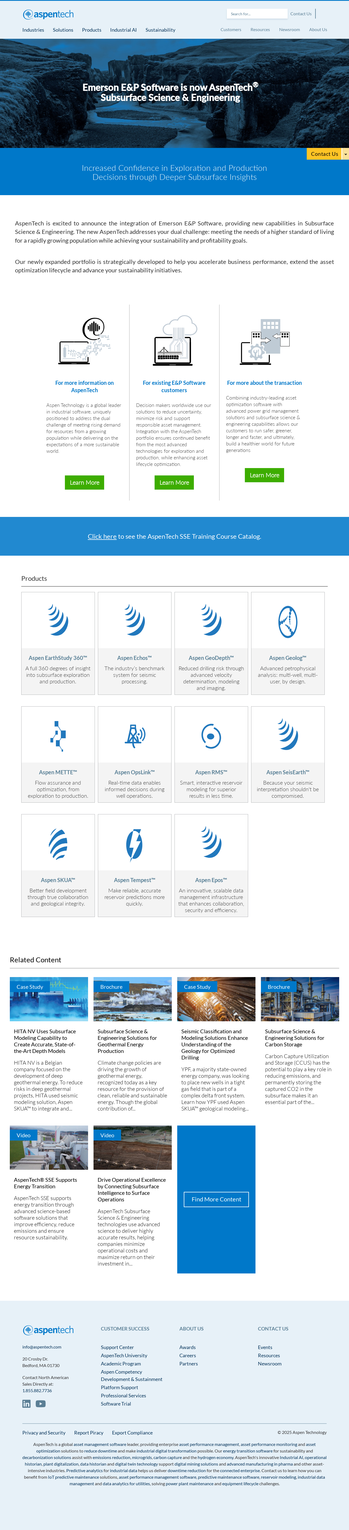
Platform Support (119, 1387)
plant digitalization (61, 1463)
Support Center (117, 1347)
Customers (231, 29)
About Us (318, 29)
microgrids (142, 1457)
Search (282, 14)
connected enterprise (240, 1470)
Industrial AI (123, 30)
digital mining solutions (196, 1463)
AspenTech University (124, 1355)
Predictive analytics (84, 1470)
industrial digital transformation (167, 1450)
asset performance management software (157, 1477)
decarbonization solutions (46, 1457)
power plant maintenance (189, 1483)
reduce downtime (100, 1450)
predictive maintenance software (228, 1477)
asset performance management (209, 1444)
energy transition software (248, 1450)
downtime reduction (187, 1470)
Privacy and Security (43, 1433)
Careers (187, 1355)
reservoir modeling (278, 1477)
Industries (33, 30)
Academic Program (121, 1364)
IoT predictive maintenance (73, 1477)
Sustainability (160, 30)
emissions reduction (111, 1457)
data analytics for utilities (126, 1483)
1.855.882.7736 (37, 1390)
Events (265, 1347)
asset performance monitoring (269, 1444)
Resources (260, 29)
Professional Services (123, 1395)
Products (91, 30)
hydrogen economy (215, 1457)
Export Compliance (132, 1433)
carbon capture (168, 1457)
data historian (93, 1463)
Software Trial (116, 1404)
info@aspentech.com (41, 1346)
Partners (188, 1364)
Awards (187, 1347)
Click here (102, 536)
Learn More (84, 482)
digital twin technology (136, 1463)
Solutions (63, 30)
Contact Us (301, 13)
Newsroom (289, 29)
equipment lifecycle (240, 1483)
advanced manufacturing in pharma (260, 1463)
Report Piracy (88, 1433)
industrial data (123, 1470)
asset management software (100, 1444)
